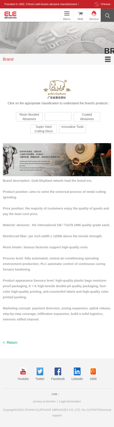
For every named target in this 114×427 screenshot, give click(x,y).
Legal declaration (70, 401)
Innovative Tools (72, 126)
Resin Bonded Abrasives (29, 117)
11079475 (92, 409)
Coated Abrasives (87, 117)
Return (10, 342)
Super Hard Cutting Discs (44, 129)
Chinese (105, 4)
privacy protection (44, 401)
